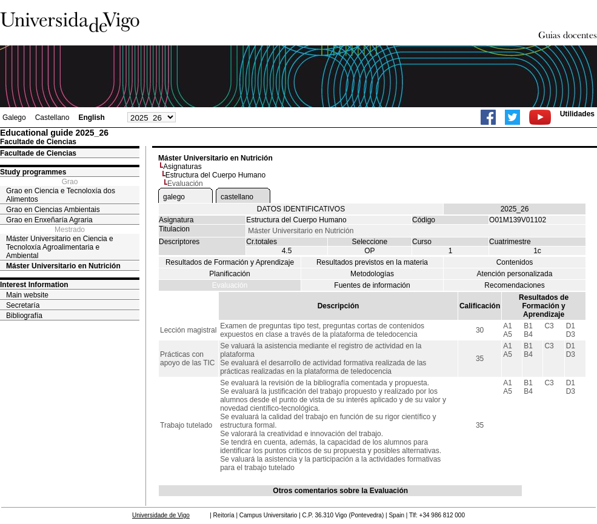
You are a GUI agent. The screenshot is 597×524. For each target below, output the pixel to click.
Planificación (229, 274)
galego (174, 197)
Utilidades (577, 114)
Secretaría (22, 305)
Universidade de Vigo (161, 515)
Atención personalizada (515, 274)
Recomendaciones (514, 285)
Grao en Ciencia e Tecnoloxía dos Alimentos (60, 195)
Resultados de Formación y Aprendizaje (229, 262)
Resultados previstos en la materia (372, 262)
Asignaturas (182, 166)
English (91, 117)
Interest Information (34, 284)
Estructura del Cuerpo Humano (215, 175)
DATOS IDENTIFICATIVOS (301, 209)
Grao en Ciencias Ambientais (53, 209)
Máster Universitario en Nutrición (63, 266)
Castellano (52, 117)
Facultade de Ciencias (38, 153)
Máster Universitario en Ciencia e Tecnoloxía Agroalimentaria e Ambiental (59, 247)
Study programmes (33, 172)
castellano (237, 197)
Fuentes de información (372, 285)
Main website (27, 295)
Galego (14, 117)
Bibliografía (24, 315)
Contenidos (514, 262)
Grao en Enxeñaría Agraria (49, 220)
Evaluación (230, 285)
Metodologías (372, 274)
